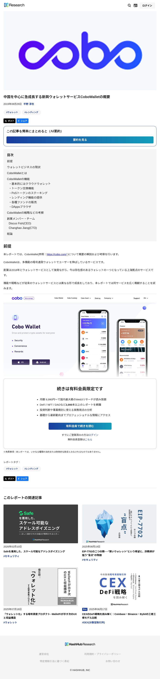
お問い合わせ (112, 661)
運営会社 (44, 654)
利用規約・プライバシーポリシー (102, 654)
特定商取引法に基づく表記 (54, 661)
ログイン (93, 435)
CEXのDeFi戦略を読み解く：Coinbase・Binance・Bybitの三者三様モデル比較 (119, 616)
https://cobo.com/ (57, 254)
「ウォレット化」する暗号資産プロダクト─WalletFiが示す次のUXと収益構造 (40, 616)
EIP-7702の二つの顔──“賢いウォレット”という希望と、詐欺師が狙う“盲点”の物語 (118, 553)
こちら (88, 439)
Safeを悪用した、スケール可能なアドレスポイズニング (34, 551)
